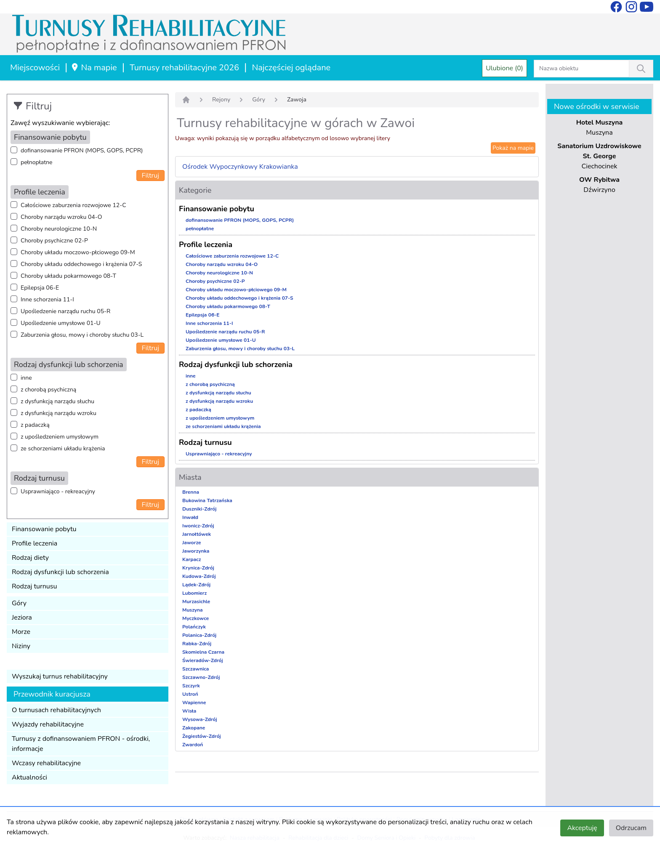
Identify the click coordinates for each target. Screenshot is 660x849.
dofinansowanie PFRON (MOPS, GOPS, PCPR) (82, 150)
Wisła (189, 711)
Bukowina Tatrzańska (207, 500)
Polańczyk (194, 626)
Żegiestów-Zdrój (201, 736)
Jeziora (22, 617)
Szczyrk (191, 685)
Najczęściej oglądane (291, 67)
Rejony (221, 100)
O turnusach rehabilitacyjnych (56, 710)
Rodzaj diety (30, 557)
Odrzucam (631, 828)
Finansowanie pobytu (44, 529)
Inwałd (190, 517)
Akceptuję (582, 828)
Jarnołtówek (196, 534)
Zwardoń (192, 744)
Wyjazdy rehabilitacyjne (48, 724)
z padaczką (35, 425)
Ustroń (190, 694)
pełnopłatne (37, 162)
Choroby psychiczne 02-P (54, 241)
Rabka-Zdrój (196, 643)
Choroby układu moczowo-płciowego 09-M (78, 252)
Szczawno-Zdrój (201, 677)
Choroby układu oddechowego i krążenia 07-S (81, 264)
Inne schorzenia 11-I (47, 299)
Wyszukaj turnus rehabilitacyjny (60, 676)
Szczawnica (195, 668)
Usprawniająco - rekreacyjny (58, 491)
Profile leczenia (34, 543)
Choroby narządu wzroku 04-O (61, 217)
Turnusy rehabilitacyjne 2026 (184, 67)
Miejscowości (35, 67)
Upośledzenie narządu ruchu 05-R (65, 311)
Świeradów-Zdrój (202, 660)
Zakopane (193, 727)
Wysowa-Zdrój (199, 719)
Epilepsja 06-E (40, 288)
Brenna (190, 492)
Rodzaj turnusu (34, 586)
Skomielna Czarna (203, 652)
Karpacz (191, 559)
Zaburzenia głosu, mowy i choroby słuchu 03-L (82, 335)
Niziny (21, 646)
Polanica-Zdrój (199, 635)
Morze (21, 631)
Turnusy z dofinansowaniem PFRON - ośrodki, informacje (81, 743)
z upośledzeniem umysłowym (59, 437)
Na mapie (94, 67)
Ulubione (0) (504, 68)
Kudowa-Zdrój (199, 576)
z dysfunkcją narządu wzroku (58, 413)
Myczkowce (195, 618)
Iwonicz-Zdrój (198, 525)
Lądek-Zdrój (196, 584)
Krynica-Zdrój (198, 567)
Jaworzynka (195, 551)
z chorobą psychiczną (48, 390)
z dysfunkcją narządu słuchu (57, 401)
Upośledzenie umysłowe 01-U (61, 323)
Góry (19, 603)
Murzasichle (196, 601)
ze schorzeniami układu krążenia (63, 448)
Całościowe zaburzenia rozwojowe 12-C (73, 205)
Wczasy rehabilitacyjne (46, 763)
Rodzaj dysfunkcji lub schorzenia (60, 572)
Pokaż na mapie (513, 148)
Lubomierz (194, 593)
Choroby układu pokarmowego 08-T (68, 276)
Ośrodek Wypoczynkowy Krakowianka (240, 166)
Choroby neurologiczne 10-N (59, 229)
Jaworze (191, 542)
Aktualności (29, 777)
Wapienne (194, 702)
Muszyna (192, 610)
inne (26, 378)
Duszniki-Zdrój (199, 509)
